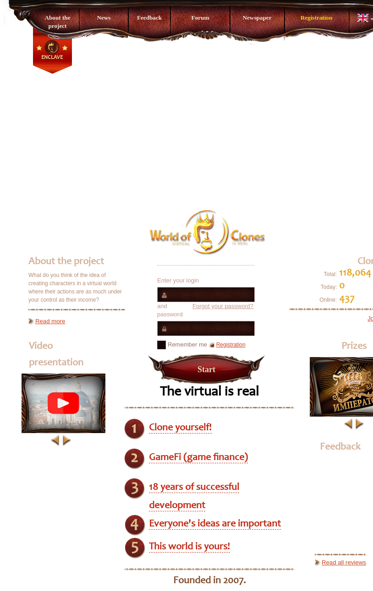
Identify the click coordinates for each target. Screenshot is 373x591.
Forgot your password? (222, 306)
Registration (317, 17)
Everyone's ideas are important (215, 524)
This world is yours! (189, 547)
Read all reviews (344, 562)
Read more (50, 321)
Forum (200, 17)
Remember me (182, 345)
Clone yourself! (180, 428)
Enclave (52, 57)
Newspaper (256, 17)
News (103, 17)
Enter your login (178, 280)
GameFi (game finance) (198, 458)
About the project (57, 21)
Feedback (149, 17)
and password (205, 310)
